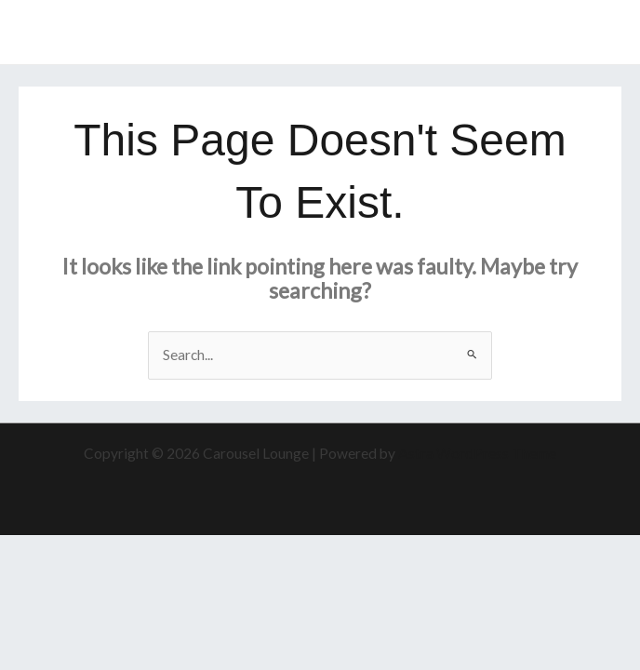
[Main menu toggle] (601, 32)
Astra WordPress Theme (477, 453)
